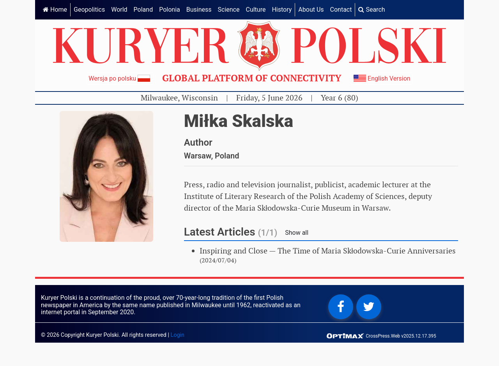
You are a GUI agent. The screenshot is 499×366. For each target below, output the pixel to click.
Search (371, 9)
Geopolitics (89, 9)
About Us (311, 9)
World (119, 9)
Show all (296, 232)
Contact (341, 9)
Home (55, 9)
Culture (255, 9)
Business (199, 9)
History (282, 9)
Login (178, 335)
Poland (143, 9)
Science (229, 9)
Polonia (169, 9)
